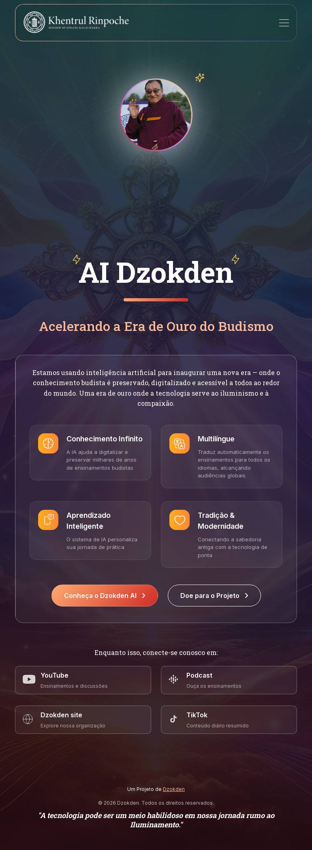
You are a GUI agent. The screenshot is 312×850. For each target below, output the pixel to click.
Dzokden (174, 789)
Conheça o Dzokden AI (104, 595)
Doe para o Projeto (214, 595)
